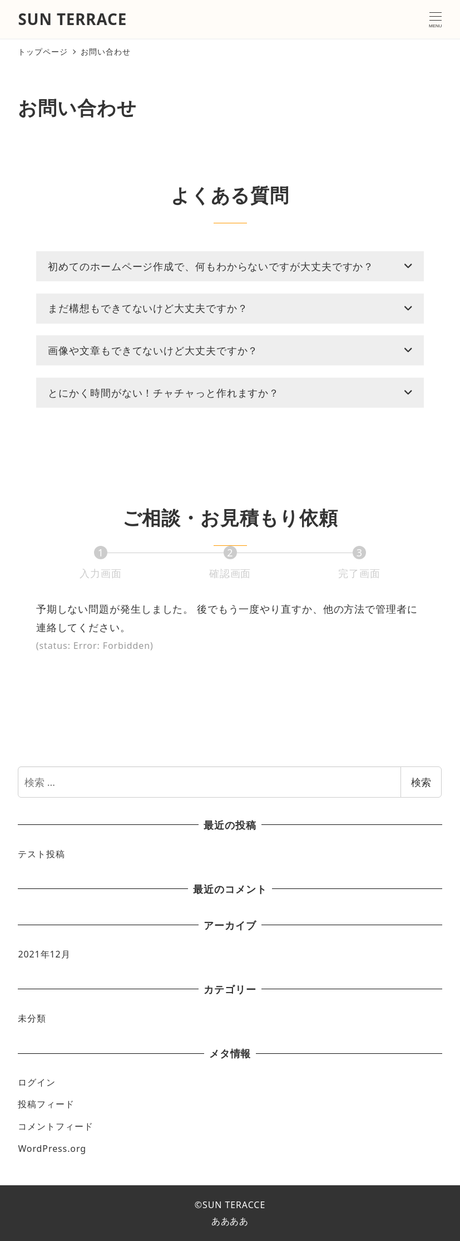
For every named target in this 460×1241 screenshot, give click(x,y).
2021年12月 (44, 954)
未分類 (32, 1018)
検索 (421, 782)
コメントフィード (55, 1126)
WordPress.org (52, 1148)
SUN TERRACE (72, 19)
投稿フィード (46, 1104)
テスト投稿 (41, 854)
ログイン (37, 1082)
